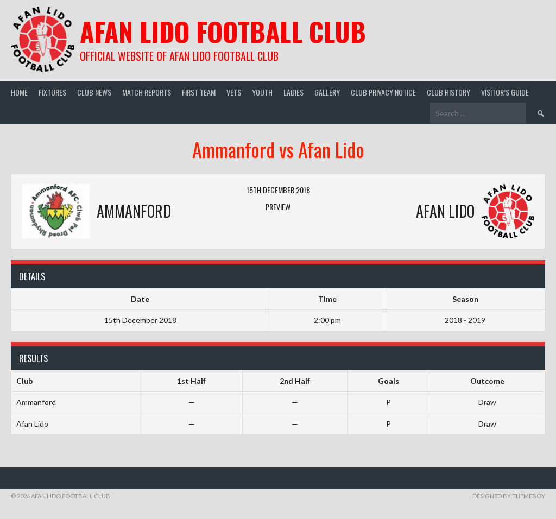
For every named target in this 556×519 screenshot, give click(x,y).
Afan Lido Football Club (223, 31)
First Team (199, 92)
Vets (233, 92)
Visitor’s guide (505, 92)
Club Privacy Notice (383, 92)
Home (19, 92)
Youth (262, 92)
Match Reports (146, 92)
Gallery (327, 92)
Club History (448, 92)
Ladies (293, 92)
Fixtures (52, 92)
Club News (94, 92)
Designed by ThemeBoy (508, 495)
